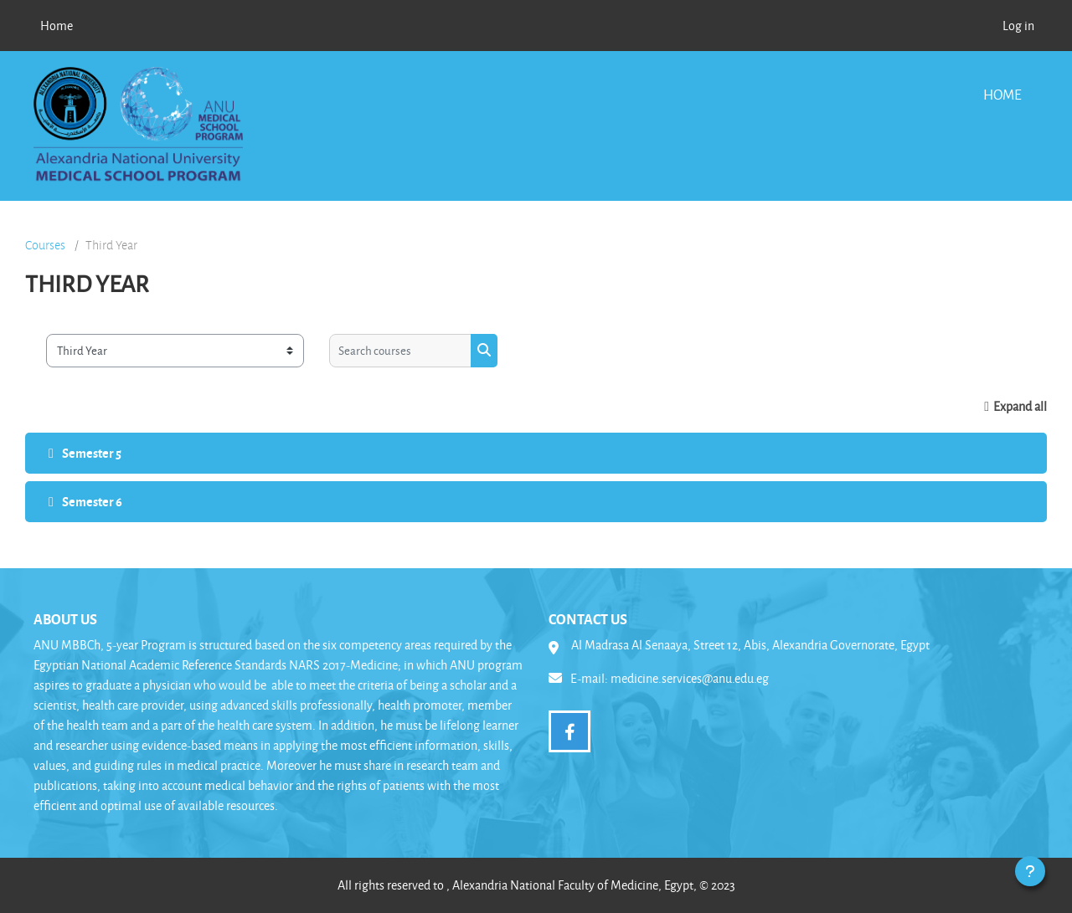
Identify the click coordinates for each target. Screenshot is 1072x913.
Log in (1018, 25)
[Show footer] (1030, 871)
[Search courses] (400, 350)
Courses (45, 245)
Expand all (1020, 406)
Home (1002, 94)
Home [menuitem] (56, 25)
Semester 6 (92, 501)
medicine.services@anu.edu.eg (690, 678)
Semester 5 (91, 453)
